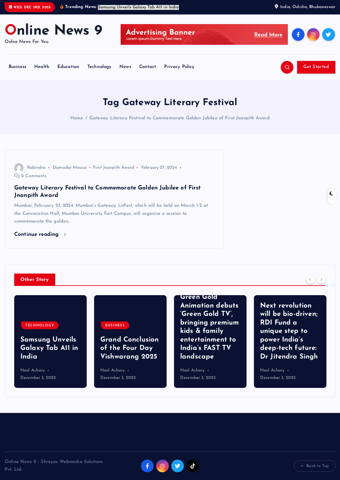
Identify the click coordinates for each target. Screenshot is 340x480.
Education (68, 67)
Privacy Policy (179, 67)
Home (76, 118)
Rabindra (29, 167)
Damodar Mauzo (70, 167)
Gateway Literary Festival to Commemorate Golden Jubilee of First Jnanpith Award (179, 118)
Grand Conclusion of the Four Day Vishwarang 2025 (129, 348)
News (125, 67)
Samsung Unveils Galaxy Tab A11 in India (49, 348)
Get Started (316, 67)
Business (17, 67)
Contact (147, 67)
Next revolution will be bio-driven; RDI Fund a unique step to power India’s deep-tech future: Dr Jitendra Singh (289, 331)
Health (41, 67)
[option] (50, 341)
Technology (99, 67)
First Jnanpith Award (113, 167)
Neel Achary (32, 370)
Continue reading (40, 234)
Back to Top (315, 466)
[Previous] (310, 279)
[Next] (321, 279)
